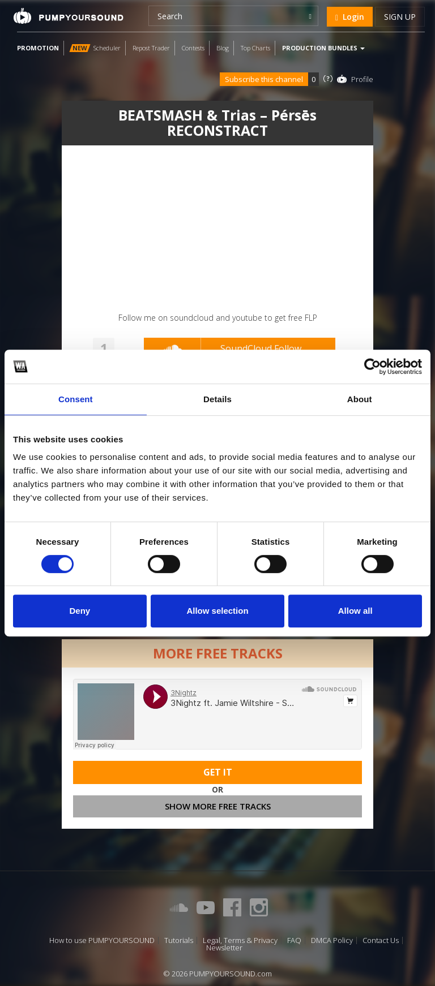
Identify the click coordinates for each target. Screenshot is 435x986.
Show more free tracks (218, 806)
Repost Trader (151, 48)
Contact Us (380, 940)
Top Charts (255, 48)
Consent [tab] (75, 399)
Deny (79, 610)
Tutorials (178, 940)
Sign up (400, 16)
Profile (362, 79)
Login (349, 16)
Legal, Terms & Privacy (240, 940)
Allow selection (217, 610)
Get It (217, 772)
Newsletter (224, 947)
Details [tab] (217, 399)
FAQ (294, 940)
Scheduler (95, 48)
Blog (222, 48)
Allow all (355, 610)
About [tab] (359, 399)
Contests (193, 48)
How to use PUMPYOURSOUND (102, 940)
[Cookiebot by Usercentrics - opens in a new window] (372, 366)
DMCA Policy (332, 940)
